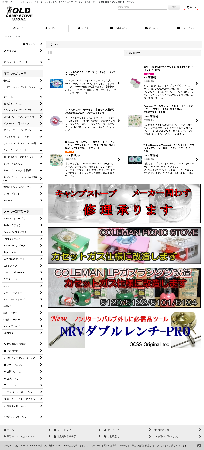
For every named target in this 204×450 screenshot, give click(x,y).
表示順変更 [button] (133, 53)
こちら (183, 445)
